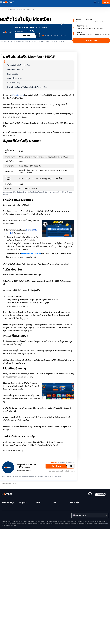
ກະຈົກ (38, 503)
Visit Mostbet (91, 40)
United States (80, 515)
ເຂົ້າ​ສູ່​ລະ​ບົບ (23, 503)
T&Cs (58, 41)
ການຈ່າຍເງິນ (74, 503)
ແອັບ (54, 503)
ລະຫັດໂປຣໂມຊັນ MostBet (31, 254)
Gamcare (105, 523)
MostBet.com (18, 95)
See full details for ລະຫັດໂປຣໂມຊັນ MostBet (62, 471)
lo (98, 2)
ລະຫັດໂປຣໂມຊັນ (8, 503)
